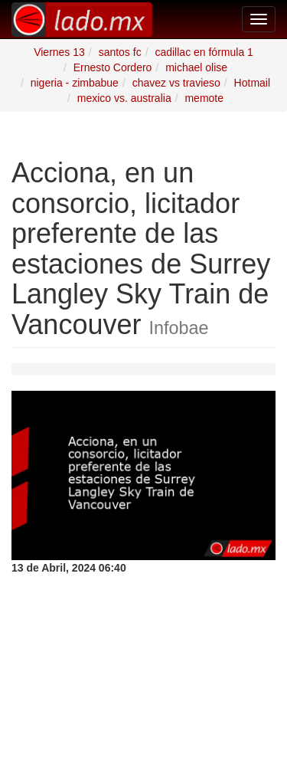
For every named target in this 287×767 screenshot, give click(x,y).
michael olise (196, 67)
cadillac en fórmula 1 (204, 52)
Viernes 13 (59, 52)
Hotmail (252, 83)
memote (203, 98)
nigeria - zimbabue (75, 83)
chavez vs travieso (176, 83)
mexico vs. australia (124, 98)
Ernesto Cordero (112, 67)
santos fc (120, 52)
